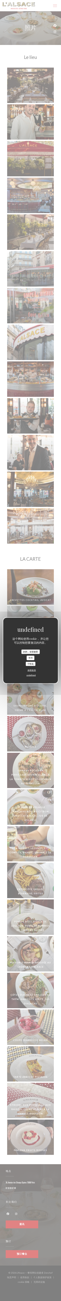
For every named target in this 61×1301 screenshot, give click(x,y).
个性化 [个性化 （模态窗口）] (30, 664)
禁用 (30, 658)
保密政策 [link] (31, 670)
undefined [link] (31, 675)
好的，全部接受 (30, 651)
